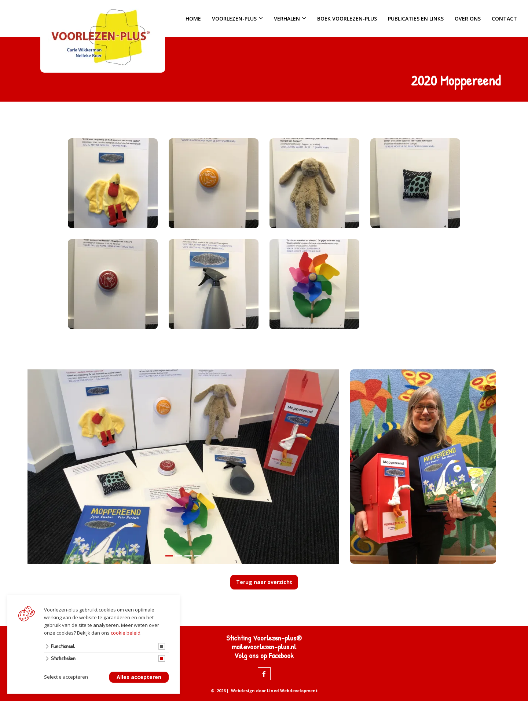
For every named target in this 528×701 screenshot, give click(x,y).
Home (193, 18)
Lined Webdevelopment (292, 690)
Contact (504, 18)
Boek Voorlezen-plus (347, 18)
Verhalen (287, 18)
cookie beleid (125, 632)
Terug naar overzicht (264, 581)
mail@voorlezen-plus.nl (264, 646)
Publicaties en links (416, 18)
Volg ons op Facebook (264, 655)
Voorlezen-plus (234, 18)
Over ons (468, 18)
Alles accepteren (139, 677)
